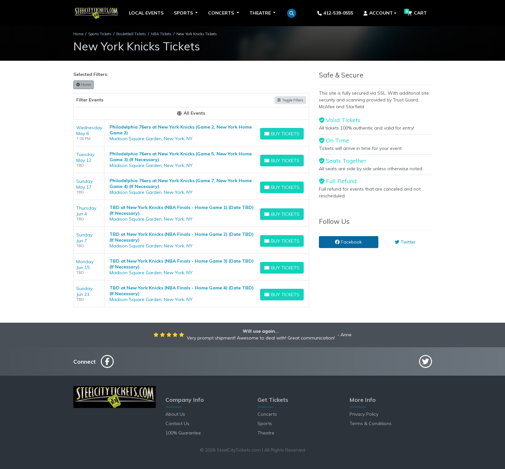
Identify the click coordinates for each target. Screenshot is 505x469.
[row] (191, 133)
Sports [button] (184, 13)
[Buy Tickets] (282, 134)
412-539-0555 (335, 13)
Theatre (266, 433)
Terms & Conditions (371, 423)
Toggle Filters (290, 100)
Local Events (146, 13)
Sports (265, 423)
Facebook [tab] (348, 242)
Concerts (267, 414)
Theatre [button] (260, 13)
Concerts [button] (221, 13)
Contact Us (177, 423)
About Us (175, 414)
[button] (291, 13)
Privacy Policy (364, 414)
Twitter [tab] (405, 242)
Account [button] (378, 13)
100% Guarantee (183, 433)
